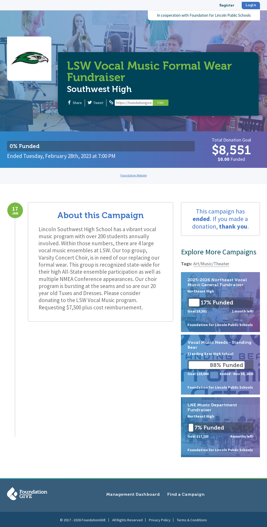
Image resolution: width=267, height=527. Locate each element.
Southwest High (99, 89)
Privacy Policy (160, 519)
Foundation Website (133, 175)
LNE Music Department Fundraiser (220, 427)
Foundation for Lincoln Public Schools (220, 15)
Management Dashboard (133, 494)
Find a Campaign (185, 494)
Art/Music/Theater (211, 264)
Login (251, 5)
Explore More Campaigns (218, 251)
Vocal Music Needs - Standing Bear (220, 365)
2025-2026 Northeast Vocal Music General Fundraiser (220, 302)
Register (226, 5)
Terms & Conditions (192, 519)
